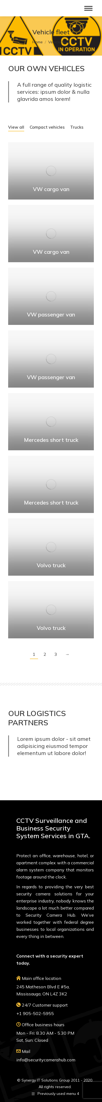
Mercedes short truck (51, 439)
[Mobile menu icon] (88, 8)
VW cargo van (51, 189)
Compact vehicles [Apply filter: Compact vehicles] (47, 127)
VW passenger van (51, 314)
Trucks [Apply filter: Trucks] (77, 127)
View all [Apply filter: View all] (16, 127)
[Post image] (51, 171)
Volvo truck (51, 565)
